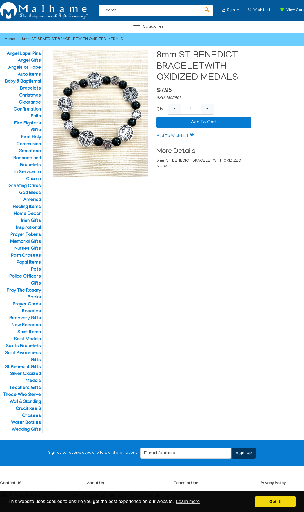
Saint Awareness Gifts (23, 357)
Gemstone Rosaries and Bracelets (27, 158)
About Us (95, 483)
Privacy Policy (273, 483)
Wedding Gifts (26, 430)
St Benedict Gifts (23, 367)
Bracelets (30, 88)
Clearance (30, 102)
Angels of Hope (24, 67)
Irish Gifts (31, 221)
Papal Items (29, 262)
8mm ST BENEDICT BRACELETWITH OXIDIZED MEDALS (72, 39)
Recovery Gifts (25, 318)
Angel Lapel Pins (24, 54)
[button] (224, 10)
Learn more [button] (188, 501)
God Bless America (30, 197)
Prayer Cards (27, 304)
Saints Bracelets (23, 346)
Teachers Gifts (25, 388)
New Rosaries (26, 325)
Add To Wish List (172, 136)
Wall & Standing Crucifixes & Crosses (25, 409)
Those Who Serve (22, 395)
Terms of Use (186, 483)
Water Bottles (26, 423)
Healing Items (27, 207)
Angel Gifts (29, 61)
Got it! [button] (275, 501)
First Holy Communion (28, 141)
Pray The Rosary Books (24, 294)
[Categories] (150, 26)
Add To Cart (204, 122)
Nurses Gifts (27, 249)
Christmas (30, 95)
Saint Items (29, 332)
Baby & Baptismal (23, 81)
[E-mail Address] (185, 453)
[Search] (150, 10)
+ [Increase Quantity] (207, 109)
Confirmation (27, 109)
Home (10, 39)
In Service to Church (27, 176)
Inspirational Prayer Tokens (25, 231)
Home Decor (27, 214)
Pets (36, 269)
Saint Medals (27, 339)
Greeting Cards (24, 186)
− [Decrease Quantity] (174, 109)
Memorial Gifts (25, 242)
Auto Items (29, 74)
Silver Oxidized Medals (25, 378)
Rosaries (31, 311)
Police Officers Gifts (25, 280)
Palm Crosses (26, 255)
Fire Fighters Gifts (27, 127)
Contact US (10, 483)
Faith (36, 116)
